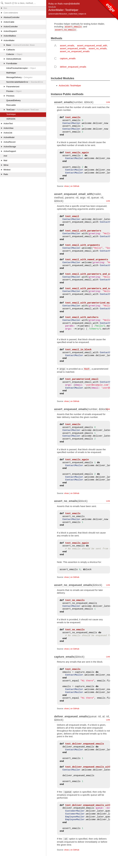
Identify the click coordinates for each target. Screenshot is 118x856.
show (66, 186)
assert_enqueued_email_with (92, 45)
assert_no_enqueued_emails (75, 51)
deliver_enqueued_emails (73, 66)
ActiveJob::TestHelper (70, 85)
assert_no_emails (97, 48)
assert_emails (67, 45)
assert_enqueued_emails (73, 48)
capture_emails (68, 58)
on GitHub (74, 186)
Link (108, 102)
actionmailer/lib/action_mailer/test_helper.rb (67, 14)
